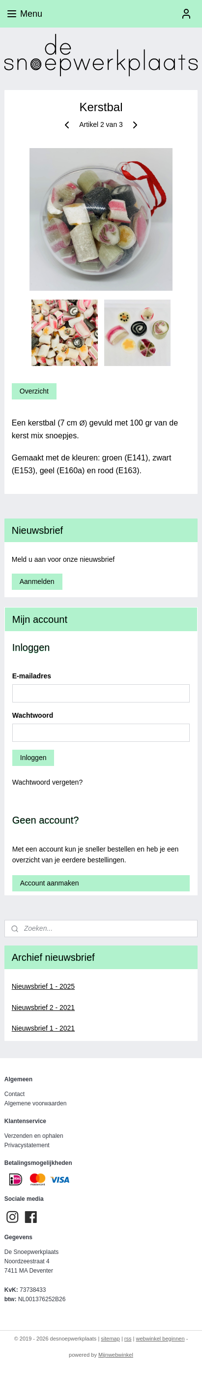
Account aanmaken (49, 883)
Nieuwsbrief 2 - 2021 (43, 1007)
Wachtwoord (32, 715)
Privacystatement (27, 1145)
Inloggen (33, 758)
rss (128, 1339)
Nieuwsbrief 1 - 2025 (43, 986)
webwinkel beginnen (160, 1339)
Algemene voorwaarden (35, 1103)
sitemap (110, 1339)
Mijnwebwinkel (115, 1355)
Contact (14, 1094)
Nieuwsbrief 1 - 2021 (43, 1028)
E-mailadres (31, 676)
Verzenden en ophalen (33, 1135)
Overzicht (34, 391)
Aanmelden (37, 581)
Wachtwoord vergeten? (47, 782)
